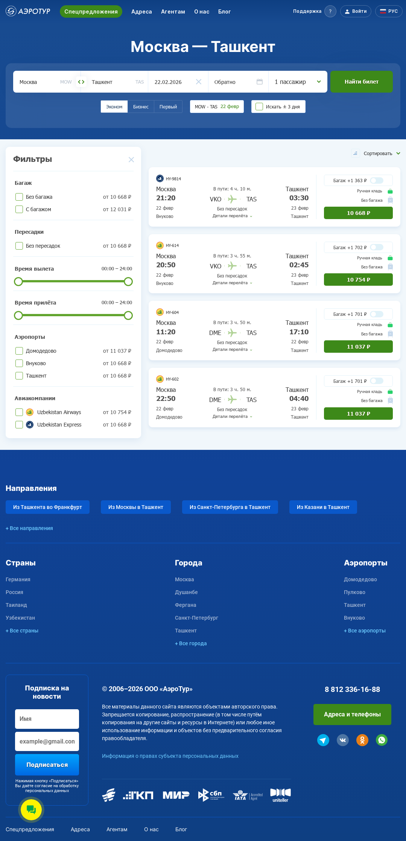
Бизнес (141, 107)
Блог (224, 11)
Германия (18, 579)
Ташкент (78, 375)
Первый (168, 107)
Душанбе (186, 592)
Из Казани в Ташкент (323, 507)
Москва (184, 579)
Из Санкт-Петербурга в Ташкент (230, 507)
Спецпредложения (91, 11)
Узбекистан (20, 618)
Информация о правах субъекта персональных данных (170, 756)
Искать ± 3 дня (283, 107)
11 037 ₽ (358, 346)
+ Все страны (22, 631)
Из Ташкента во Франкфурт (47, 507)
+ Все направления (29, 528)
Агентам (173, 11)
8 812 (352, 689)
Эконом (114, 107)
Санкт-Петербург (196, 618)
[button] (314, 11)
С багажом (78, 209)
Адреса (141, 11)
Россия (14, 592)
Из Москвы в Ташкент (135, 507)
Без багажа (78, 197)
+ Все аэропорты (365, 631)
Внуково (78, 363)
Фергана (185, 605)
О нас (201, 11)
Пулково (354, 592)
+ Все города (191, 643)
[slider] (18, 281)
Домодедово (78, 351)
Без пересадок (78, 246)
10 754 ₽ (358, 279)
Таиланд (16, 605)
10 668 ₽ (358, 213)
